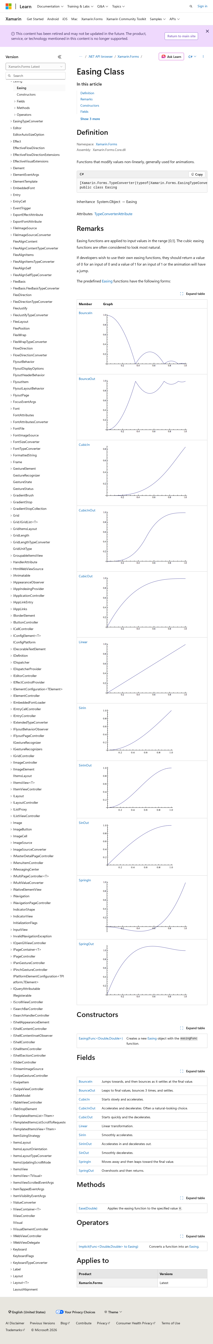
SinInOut (85, 765)
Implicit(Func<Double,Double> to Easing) (108, 1246)
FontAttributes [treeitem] (23, 415)
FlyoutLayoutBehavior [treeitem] (28, 388)
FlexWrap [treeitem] (19, 335)
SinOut (84, 822)
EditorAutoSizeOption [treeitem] (28, 134)
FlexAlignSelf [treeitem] (22, 268)
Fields (84, 111)
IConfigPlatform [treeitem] (24, 642)
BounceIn (85, 313)
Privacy (102, 1323)
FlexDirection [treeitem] (22, 295)
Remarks (86, 99)
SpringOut (86, 944)
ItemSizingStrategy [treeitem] (26, 1135)
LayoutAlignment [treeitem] (25, 1289)
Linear (83, 642)
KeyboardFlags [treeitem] (23, 1256)
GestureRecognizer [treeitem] (26, 475)
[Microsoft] (9, 6)
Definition (87, 93)
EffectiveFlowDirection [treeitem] (29, 148)
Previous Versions (42, 1323)
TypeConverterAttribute (113, 213)
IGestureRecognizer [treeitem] (27, 742)
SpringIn (85, 880)
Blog (64, 1323)
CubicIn (84, 444)
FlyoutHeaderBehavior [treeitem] (29, 375)
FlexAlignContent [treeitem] (25, 241)
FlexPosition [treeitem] (21, 328)
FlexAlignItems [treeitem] (23, 254)
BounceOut (87, 378)
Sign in (202, 6)
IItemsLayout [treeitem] (22, 775)
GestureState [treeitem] (22, 482)
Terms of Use (171, 1323)
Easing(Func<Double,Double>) (101, 1038)
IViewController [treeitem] (24, 1215)
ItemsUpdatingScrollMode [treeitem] (32, 1162)
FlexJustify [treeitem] (20, 308)
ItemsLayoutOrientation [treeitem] (30, 1149)
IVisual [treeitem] (17, 1222)
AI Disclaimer (15, 1323)
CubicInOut (87, 510)
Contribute (83, 1323)
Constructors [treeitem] (26, 94)
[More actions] (203, 56)
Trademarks (14, 1330)
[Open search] (191, 6)
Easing (107, 280)
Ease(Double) (88, 1208)
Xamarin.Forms (128, 56)
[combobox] (35, 66)
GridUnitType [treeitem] (22, 548)
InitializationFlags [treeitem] (25, 922)
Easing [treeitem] (21, 88)
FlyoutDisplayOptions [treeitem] (28, 368)
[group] (142, 185)
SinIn (82, 708)
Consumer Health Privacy (134, 1323)
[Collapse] (59, 57)
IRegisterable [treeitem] (22, 995)
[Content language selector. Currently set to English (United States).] (27, 1312)
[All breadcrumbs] (81, 56)
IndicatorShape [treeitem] (24, 909)
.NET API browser (100, 56)
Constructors (89, 105)
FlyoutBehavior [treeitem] (23, 361)
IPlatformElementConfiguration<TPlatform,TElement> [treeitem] (38, 979)
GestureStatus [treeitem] (23, 488)
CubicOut (86, 576)
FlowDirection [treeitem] (23, 348)
